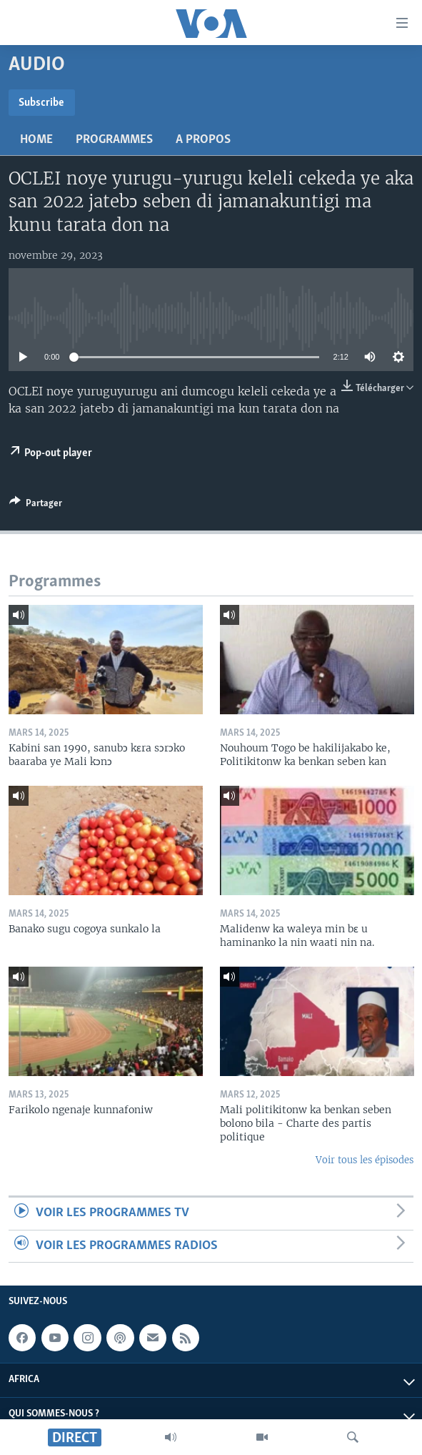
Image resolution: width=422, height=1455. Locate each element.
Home (36, 140)
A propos (203, 140)
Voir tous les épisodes (364, 1160)
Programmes (114, 140)
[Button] (35, 505)
